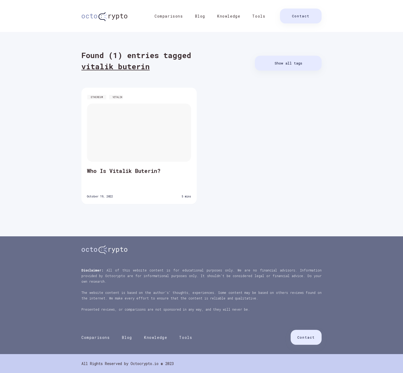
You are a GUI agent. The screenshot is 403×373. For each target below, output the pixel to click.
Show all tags (288, 63)
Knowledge (228, 16)
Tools (258, 16)
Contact (301, 16)
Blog (200, 16)
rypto (104, 16)
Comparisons (169, 16)
